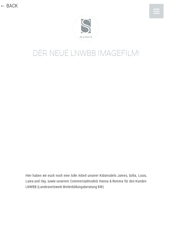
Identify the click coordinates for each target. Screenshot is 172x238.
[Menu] (156, 11)
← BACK (9, 6)
